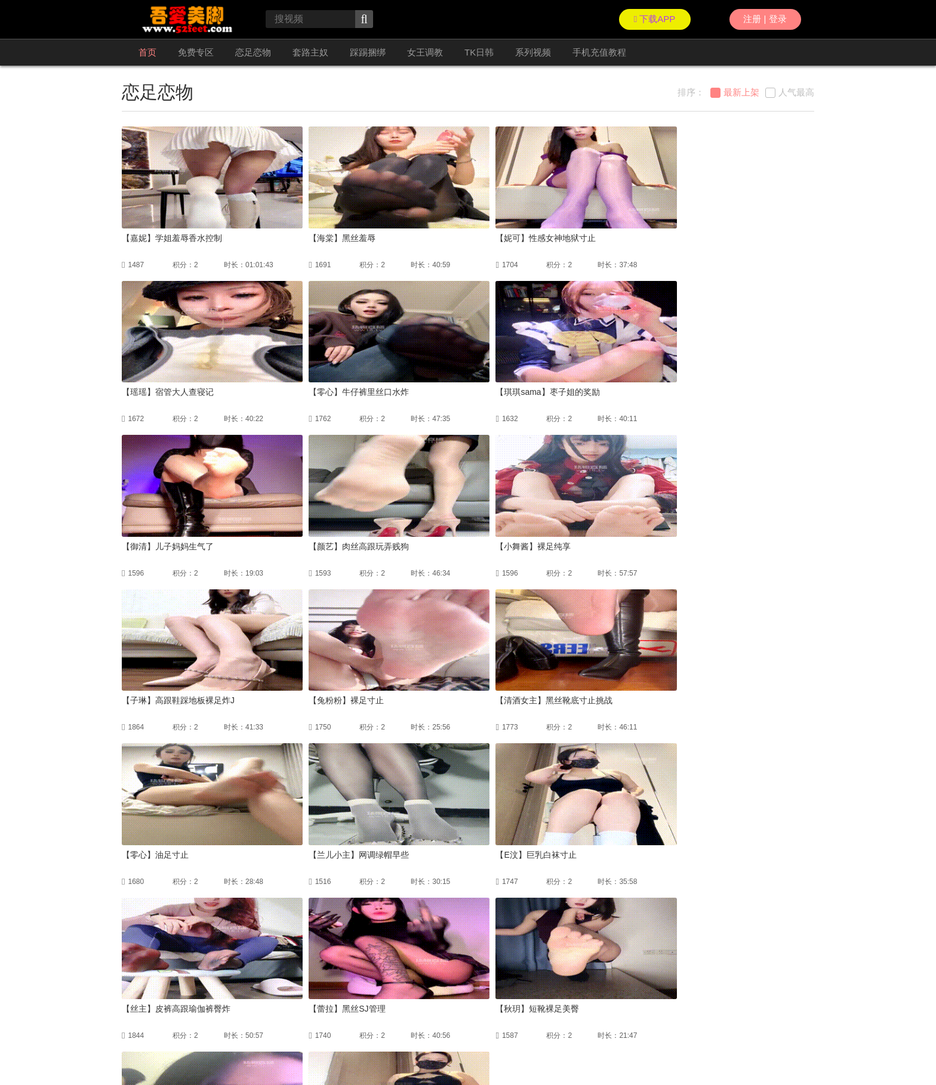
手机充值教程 (599, 52)
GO (605, 955)
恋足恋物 (253, 52)
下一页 (505, 955)
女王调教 (425, 52)
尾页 (540, 955)
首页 (147, 52)
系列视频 (533, 52)
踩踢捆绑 (368, 52)
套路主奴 (310, 52)
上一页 (370, 955)
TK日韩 (479, 52)
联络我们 (136, 1049)
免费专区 (196, 52)
